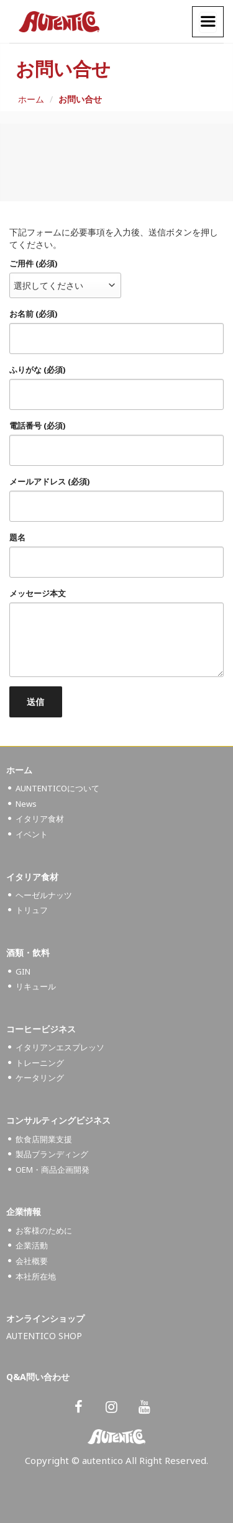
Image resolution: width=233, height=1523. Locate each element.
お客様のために (44, 1230)
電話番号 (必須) (37, 426)
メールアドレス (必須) (49, 481)
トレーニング (40, 1062)
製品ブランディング (52, 1154)
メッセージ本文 (37, 593)
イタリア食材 (40, 818)
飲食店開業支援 (44, 1139)
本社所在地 (36, 1276)
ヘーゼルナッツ (44, 895)
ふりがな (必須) (37, 370)
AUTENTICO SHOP (44, 1336)
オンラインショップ (45, 1318)
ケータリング (40, 1077)
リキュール (36, 986)
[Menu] (208, 22)
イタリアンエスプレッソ (60, 1047)
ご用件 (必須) (33, 263)
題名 (17, 537)
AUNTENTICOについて (57, 788)
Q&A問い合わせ (38, 1377)
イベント (32, 834)
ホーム (31, 99)
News (26, 803)
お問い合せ (80, 99)
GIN (23, 971)
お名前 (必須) (33, 314)
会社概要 (32, 1260)
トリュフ (32, 910)
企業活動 (32, 1245)
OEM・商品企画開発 (52, 1169)
